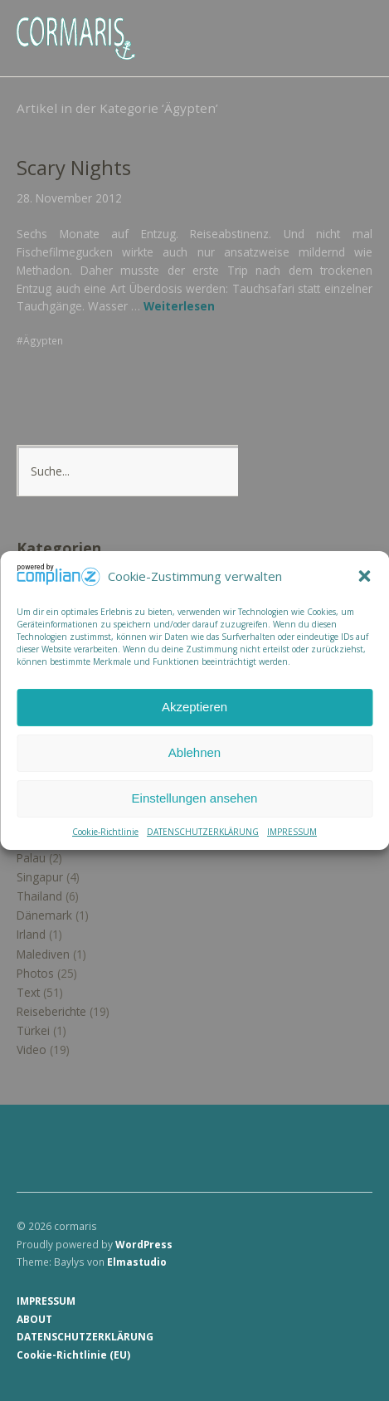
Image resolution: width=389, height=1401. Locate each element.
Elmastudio (137, 1261)
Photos (35, 973)
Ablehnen (194, 752)
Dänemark (44, 915)
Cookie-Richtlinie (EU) (73, 1354)
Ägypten (43, 340)
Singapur (40, 877)
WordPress (144, 1244)
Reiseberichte (51, 1011)
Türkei (33, 1030)
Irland (31, 934)
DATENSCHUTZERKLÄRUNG (203, 831)
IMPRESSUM (292, 831)
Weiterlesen (179, 306)
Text (28, 992)
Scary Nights (74, 167)
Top (355, 1354)
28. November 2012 (69, 198)
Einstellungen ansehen (195, 798)
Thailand (39, 896)
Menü (351, 26)
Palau (31, 858)
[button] (364, 577)
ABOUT (34, 1318)
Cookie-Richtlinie (105, 831)
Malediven (43, 954)
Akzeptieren (194, 707)
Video (31, 1049)
